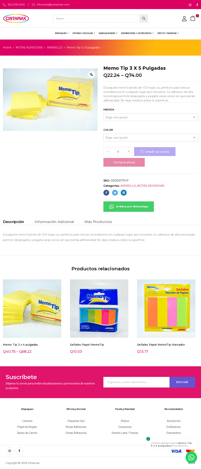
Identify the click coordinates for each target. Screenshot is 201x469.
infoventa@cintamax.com (53, 4)
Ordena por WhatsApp (128, 206)
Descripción (13, 222)
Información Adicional (54, 222)
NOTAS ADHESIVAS (29, 47)
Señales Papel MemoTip (87, 344)
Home (7, 47)
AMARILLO (54, 47)
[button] (193, 18)
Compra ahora (124, 162)
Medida (108, 109)
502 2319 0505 (16, 4)
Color (108, 129)
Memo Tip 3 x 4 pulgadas (20, 344)
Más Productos (98, 222)
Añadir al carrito (157, 152)
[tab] (13, 222)
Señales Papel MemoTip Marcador (161, 344)
